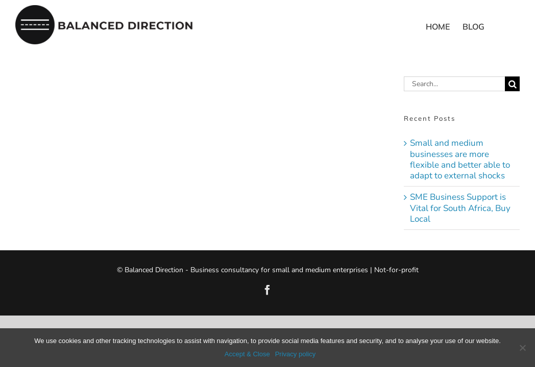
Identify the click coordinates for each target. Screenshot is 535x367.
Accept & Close (247, 354)
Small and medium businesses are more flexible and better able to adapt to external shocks (460, 159)
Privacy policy (295, 354)
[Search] (512, 83)
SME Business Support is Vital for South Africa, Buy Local (460, 208)
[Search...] (454, 83)
